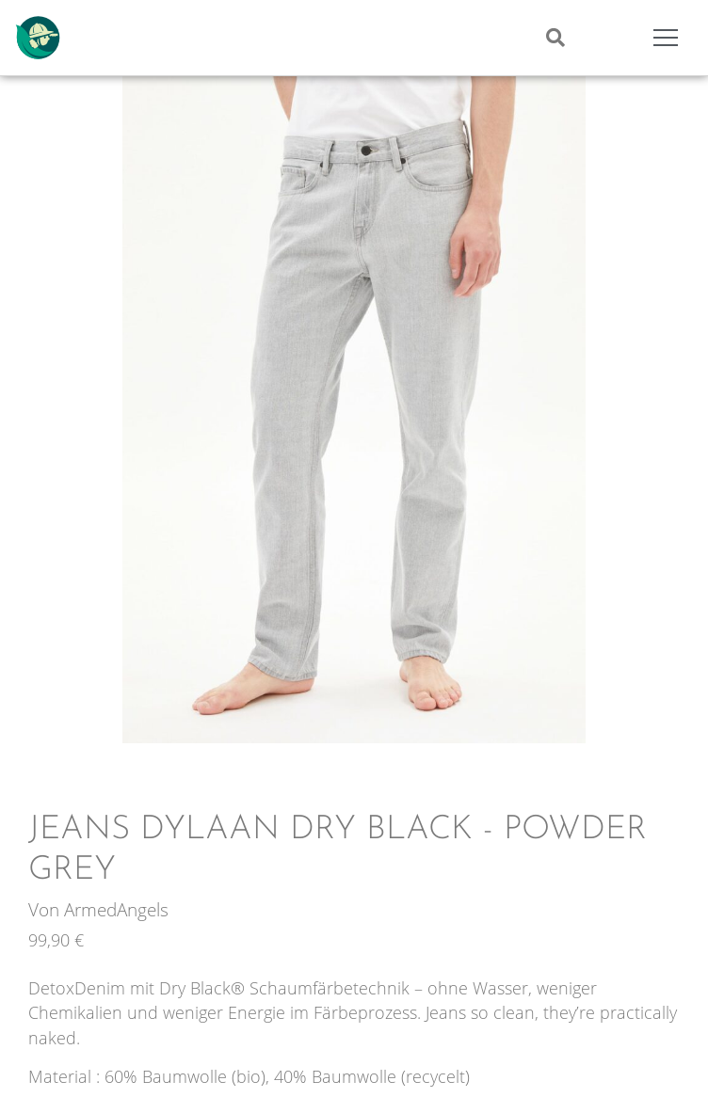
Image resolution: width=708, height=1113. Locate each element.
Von (46, 909)
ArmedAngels (116, 909)
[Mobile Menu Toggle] (665, 37)
